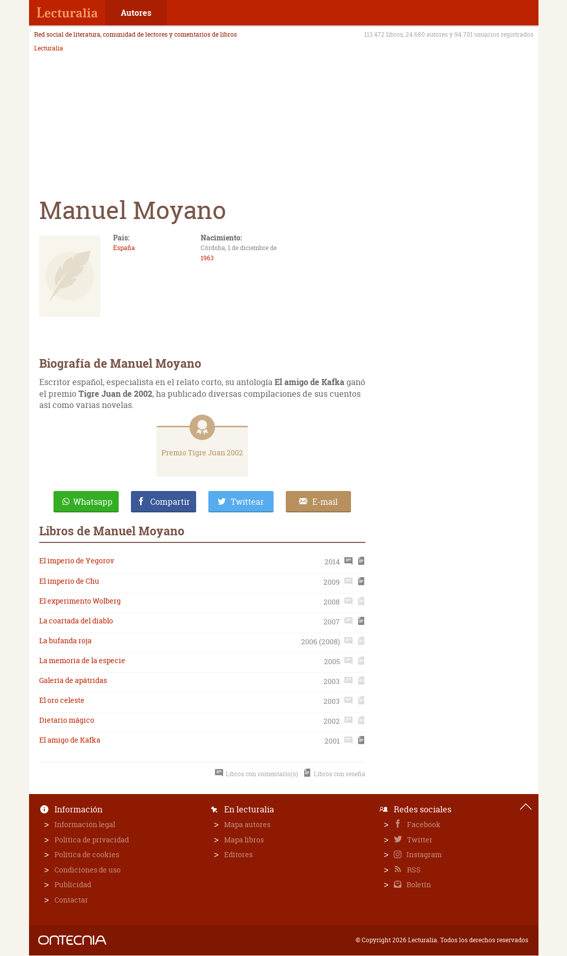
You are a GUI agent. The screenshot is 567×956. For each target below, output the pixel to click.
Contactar (71, 900)
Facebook (423, 824)
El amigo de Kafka (69, 740)
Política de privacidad (92, 839)
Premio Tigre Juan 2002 (202, 452)
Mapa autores (247, 824)
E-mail (325, 501)
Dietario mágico (66, 720)
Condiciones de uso (88, 870)
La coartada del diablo (76, 620)
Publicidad (73, 884)
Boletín (418, 884)
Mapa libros (244, 839)
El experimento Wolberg (80, 601)
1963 (207, 258)
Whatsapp (93, 501)
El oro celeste (62, 700)
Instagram (423, 854)
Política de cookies (87, 854)
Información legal (85, 824)
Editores (238, 854)
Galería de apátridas (73, 680)
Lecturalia (48, 48)
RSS (413, 870)
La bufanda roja (65, 640)
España (124, 247)
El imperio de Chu (69, 581)
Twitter (419, 839)
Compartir (170, 501)
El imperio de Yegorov (76, 560)
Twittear (247, 501)
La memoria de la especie (82, 660)
